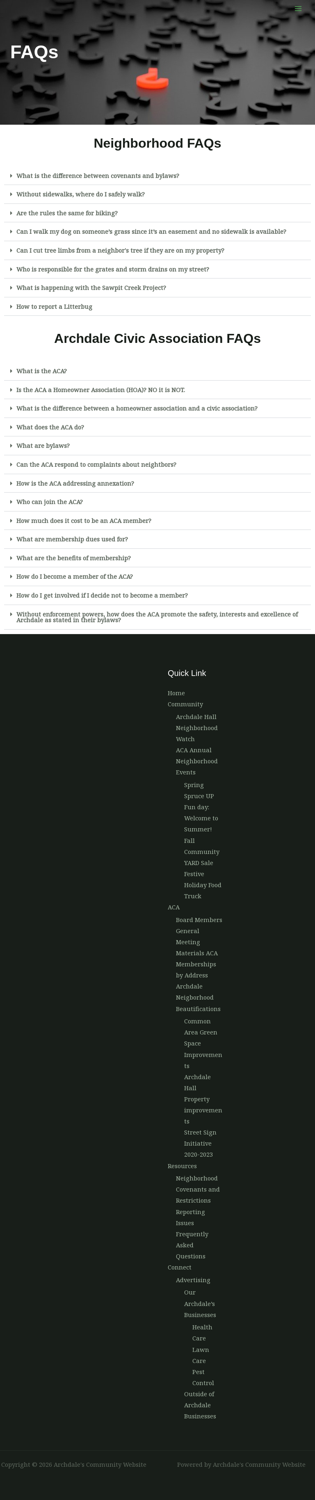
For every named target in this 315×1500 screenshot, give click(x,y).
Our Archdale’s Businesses (200, 1303)
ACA (174, 907)
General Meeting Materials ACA (197, 942)
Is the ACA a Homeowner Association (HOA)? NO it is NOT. (100, 390)
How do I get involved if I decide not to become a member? (102, 595)
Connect (180, 1267)
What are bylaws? (43, 445)
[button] (157, 176)
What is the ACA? (41, 371)
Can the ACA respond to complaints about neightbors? (96, 464)
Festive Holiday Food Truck (202, 885)
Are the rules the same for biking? (67, 213)
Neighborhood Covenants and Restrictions (198, 1189)
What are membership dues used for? (72, 539)
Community (185, 704)
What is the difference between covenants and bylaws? (97, 175)
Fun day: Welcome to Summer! (201, 818)
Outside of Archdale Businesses (200, 1405)
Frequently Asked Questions (192, 1245)
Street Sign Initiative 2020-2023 (200, 1143)
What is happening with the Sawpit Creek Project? (91, 287)
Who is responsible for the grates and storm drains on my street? (112, 269)
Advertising (193, 1280)
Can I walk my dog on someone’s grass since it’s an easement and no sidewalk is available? (151, 231)
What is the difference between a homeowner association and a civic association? (137, 408)
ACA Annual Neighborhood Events (197, 761)
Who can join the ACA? (49, 502)
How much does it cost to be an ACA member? (83, 520)
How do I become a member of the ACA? (74, 576)
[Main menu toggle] (298, 8)
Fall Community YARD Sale (201, 851)
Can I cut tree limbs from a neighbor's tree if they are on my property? (120, 250)
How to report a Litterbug (54, 306)
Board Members (199, 920)
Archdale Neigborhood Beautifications (198, 997)
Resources (182, 1166)
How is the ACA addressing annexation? (75, 483)
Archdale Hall (196, 716)
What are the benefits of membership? (73, 558)
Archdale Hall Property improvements (203, 1099)
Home (176, 693)
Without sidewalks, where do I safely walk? (80, 194)
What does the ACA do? (50, 427)
